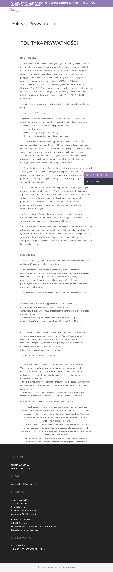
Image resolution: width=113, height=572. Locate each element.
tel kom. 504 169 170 (20, 468)
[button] (98, 175)
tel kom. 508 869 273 (20, 464)
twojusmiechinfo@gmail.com (24, 484)
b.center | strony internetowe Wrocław (56, 567)
